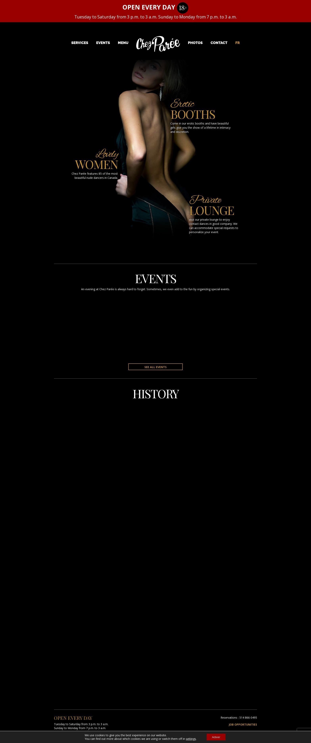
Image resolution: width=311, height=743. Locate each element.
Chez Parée (158, 44)
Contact (219, 43)
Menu (123, 43)
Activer (216, 737)
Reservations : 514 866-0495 (239, 717)
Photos (195, 43)
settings (190, 738)
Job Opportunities (243, 724)
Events (103, 43)
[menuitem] (237, 43)
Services (79, 43)
